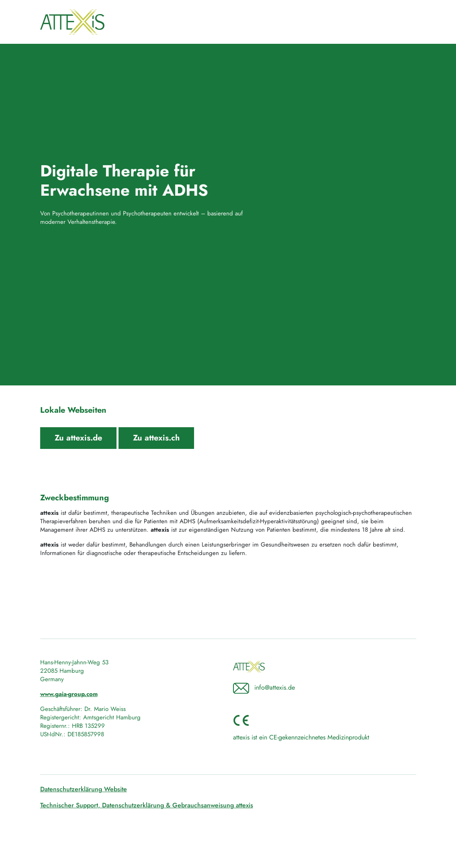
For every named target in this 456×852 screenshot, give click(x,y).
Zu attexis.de (78, 438)
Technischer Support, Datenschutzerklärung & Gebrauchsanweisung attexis (146, 805)
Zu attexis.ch (156, 438)
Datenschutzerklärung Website (83, 789)
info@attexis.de (274, 687)
